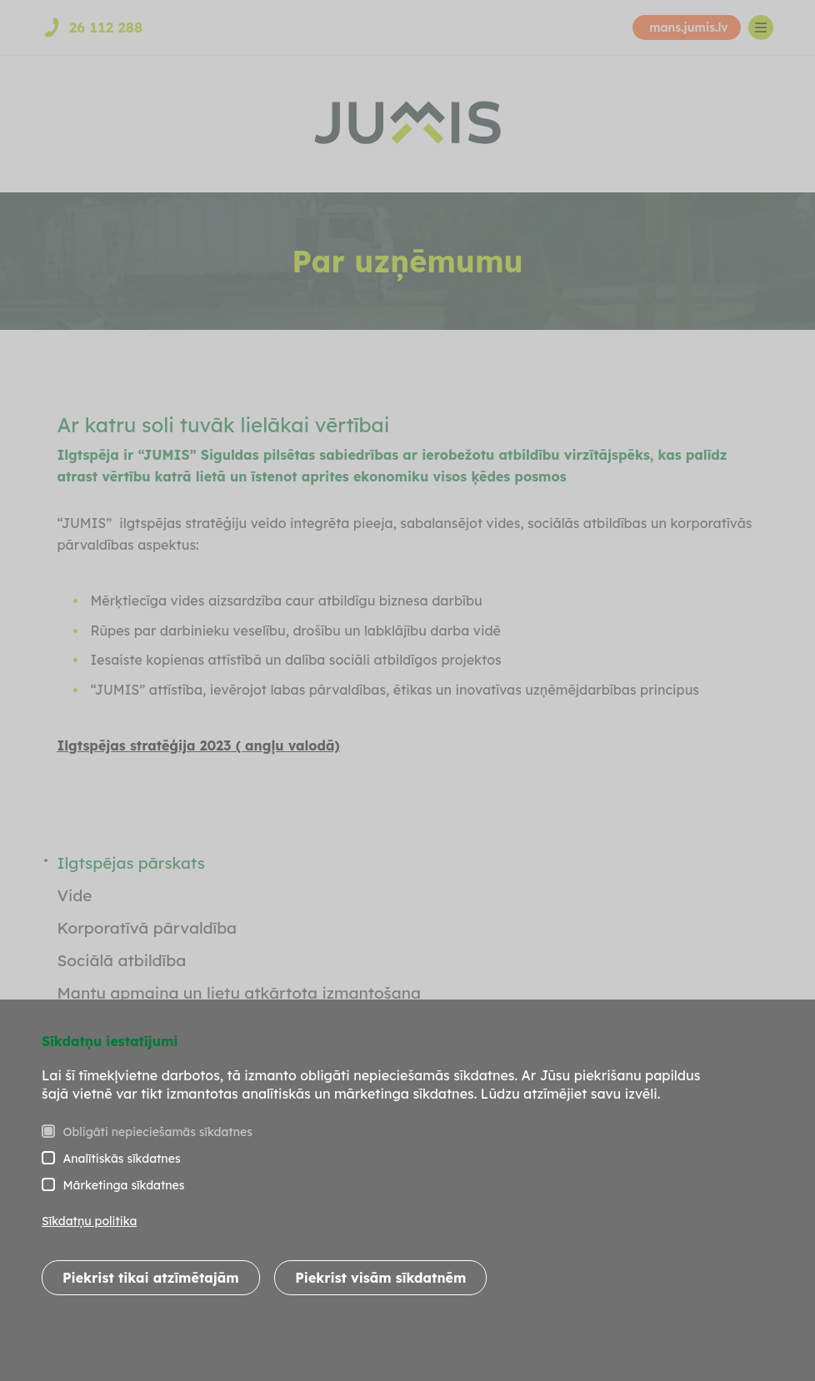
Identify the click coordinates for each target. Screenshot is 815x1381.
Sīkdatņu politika (89, 1221)
